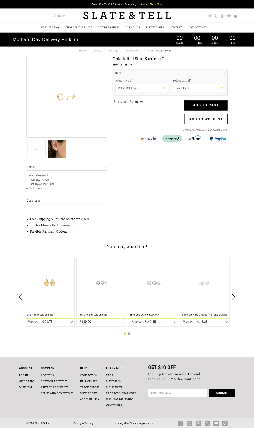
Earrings (113, 50)
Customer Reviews (54, 381)
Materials (113, 381)
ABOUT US (47, 375)
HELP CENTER (89, 381)
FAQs (109, 375)
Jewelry (176, 27)
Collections (197, 27)
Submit (222, 393)
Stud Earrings (133, 50)
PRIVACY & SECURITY (54, 387)
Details (30, 166)
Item (118, 73)
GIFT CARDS (26, 381)
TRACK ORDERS (90, 387)
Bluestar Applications (141, 423)
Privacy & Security (83, 423)
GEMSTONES (114, 405)
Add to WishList (206, 119)
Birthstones (155, 27)
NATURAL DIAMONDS (119, 399)
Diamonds (133, 27)
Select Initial (182, 80)
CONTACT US (88, 375)
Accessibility (89, 399)
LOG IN (23, 375)
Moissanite (114, 387)
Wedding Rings (109, 27)
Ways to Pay (88, 393)
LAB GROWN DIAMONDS (121, 393)
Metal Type (123, 80)
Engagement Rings (78, 27)
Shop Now (156, 4)
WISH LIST (25, 387)
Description (33, 200)
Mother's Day (50, 27)
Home (82, 50)
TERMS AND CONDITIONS (57, 393)
